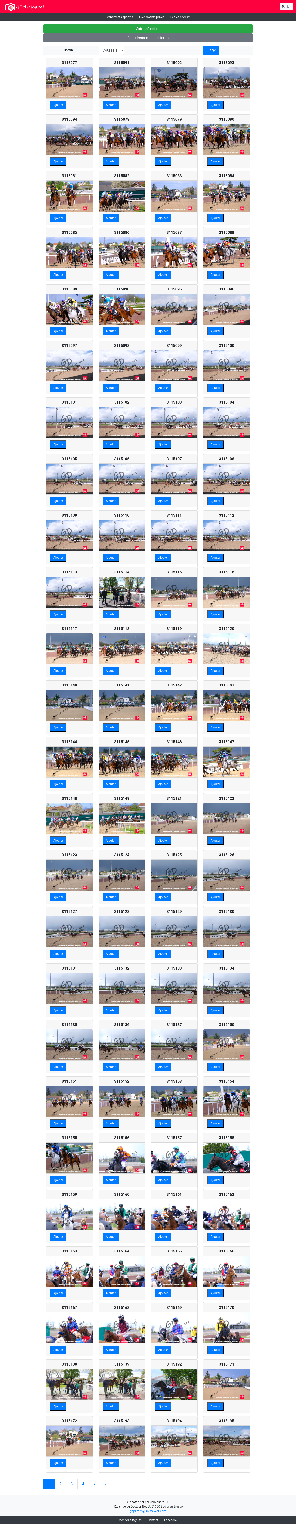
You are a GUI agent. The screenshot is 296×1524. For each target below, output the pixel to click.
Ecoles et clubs (180, 17)
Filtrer (211, 50)
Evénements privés (151, 17)
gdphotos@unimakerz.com (148, 1511)
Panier (286, 6)
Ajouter (58, 105)
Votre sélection (147, 28)
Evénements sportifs (119, 17)
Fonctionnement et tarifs (148, 38)
